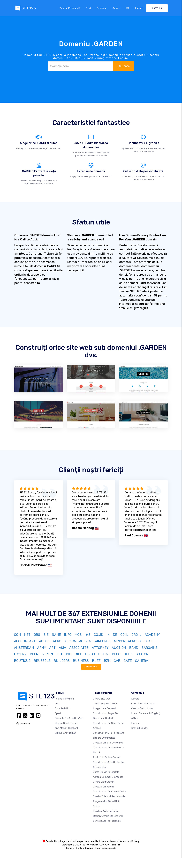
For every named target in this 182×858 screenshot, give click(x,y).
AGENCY (85, 641)
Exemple (102, 8)
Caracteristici (62, 708)
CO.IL (124, 635)
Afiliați (134, 718)
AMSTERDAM (24, 648)
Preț (88, 8)
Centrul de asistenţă (142, 703)
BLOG (116, 654)
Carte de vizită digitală (106, 772)
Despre (135, 698)
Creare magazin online (105, 703)
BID (68, 654)
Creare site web (102, 698)
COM (17, 635)
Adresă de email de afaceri (108, 777)
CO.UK (98, 635)
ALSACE (145, 641)
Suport (117, 8)
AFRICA (70, 641)
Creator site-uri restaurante (109, 796)
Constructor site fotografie (108, 733)
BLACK (103, 654)
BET (59, 654)
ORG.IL (136, 635)
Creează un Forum (103, 786)
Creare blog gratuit (103, 781)
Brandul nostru (139, 728)
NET (27, 635)
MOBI (79, 635)
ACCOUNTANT (25, 641)
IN (108, 635)
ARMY (41, 648)
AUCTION (119, 648)
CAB (117, 661)
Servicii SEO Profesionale (107, 821)
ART (52, 648)
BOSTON (142, 654)
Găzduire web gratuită (105, 811)
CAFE (128, 661)
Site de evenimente (104, 737)
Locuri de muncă (145, 713)
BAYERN (20, 654)
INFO (67, 635)
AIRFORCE (102, 641)
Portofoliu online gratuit (106, 757)
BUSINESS (81, 661)
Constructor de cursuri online (109, 791)
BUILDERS (62, 661)
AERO (57, 641)
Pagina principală (70, 8)
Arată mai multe (91, 667)
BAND (133, 648)
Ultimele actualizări (65, 733)
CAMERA (141, 661)
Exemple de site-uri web (69, 718)
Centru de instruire (142, 708)
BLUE (128, 654)
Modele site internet (66, 723)
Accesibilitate (109, 848)
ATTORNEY (100, 648)
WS (88, 635)
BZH (107, 661)
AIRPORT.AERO (125, 641)
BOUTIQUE (22, 661)
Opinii (58, 713)
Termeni (70, 848)
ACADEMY (152, 635)
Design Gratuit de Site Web (108, 816)
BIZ (46, 635)
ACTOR (44, 641)
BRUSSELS (42, 661)
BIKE (78, 654)
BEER (34, 654)
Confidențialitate (84, 848)
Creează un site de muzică (108, 742)
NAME (56, 635)
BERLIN (47, 654)
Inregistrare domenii (104, 708)
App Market (66, 728)
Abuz (97, 848)
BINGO (90, 654)
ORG (37, 635)
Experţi (135, 723)
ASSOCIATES (79, 648)
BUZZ (96, 661)
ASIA (62, 648)
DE (115, 635)
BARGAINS (149, 648)
